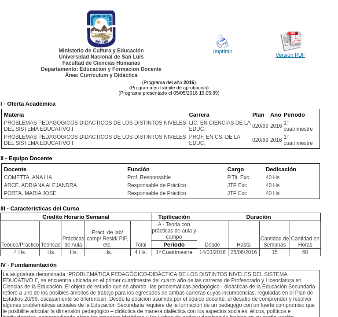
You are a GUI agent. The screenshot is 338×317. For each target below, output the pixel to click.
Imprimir (222, 51)
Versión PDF (290, 55)
